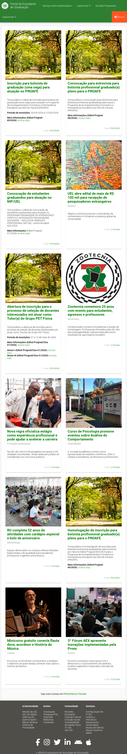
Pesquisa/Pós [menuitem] (50, 714)
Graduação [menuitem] (49, 711)
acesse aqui (24, 120)
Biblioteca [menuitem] (48, 719)
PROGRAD (55, 130)
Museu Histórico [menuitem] (94, 730)
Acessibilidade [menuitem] (72, 722)
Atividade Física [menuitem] (73, 725)
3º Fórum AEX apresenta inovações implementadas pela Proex (92, 645)
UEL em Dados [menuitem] (29, 714)
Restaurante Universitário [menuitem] (92, 723)
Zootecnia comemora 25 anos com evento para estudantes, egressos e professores (91, 311)
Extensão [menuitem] (48, 717)
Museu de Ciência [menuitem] (95, 727)
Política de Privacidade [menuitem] (28, 726)
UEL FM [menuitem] (68, 730)
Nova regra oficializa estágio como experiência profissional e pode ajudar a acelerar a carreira (32, 435)
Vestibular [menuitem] (48, 722)
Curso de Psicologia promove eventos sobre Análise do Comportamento (91, 435)
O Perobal (115, 229)
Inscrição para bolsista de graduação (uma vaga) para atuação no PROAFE (28, 87)
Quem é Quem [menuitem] (29, 719)
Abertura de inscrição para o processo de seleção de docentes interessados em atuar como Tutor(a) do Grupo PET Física (33, 312)
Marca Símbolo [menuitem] (30, 722)
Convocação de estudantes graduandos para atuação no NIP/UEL (29, 197)
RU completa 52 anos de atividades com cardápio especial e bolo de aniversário (33, 534)
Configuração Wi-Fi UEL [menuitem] (95, 713)
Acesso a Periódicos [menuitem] (91, 718)
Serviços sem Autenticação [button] (57, 5)
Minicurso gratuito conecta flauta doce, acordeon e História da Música (33, 645)
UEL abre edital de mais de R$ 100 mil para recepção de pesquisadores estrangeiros (91, 197)
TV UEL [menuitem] (68, 727)
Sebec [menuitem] (89, 733)
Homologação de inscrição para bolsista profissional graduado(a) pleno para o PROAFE (94, 534)
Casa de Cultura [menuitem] (73, 717)
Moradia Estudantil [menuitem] (70, 713)
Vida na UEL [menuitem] (28, 717)
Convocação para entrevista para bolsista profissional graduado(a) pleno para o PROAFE (94, 87)
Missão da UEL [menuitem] (29, 711)
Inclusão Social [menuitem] (72, 719)
